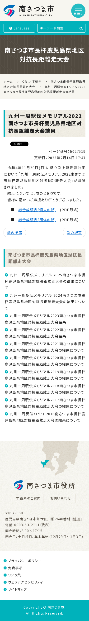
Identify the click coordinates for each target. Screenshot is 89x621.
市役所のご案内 (28, 498)
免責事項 (13, 567)
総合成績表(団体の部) (37, 219)
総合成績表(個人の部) (37, 209)
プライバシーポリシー (22, 560)
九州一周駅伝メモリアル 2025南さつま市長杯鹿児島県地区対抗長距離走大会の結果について (45, 281)
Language (19, 28)
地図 (76, 518)
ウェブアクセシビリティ (23, 582)
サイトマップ (15, 589)
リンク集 (12, 575)
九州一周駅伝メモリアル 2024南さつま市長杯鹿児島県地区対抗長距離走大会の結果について (45, 301)
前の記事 (14, 232)
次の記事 (74, 232)
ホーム (8, 81)
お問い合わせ (60, 498)
